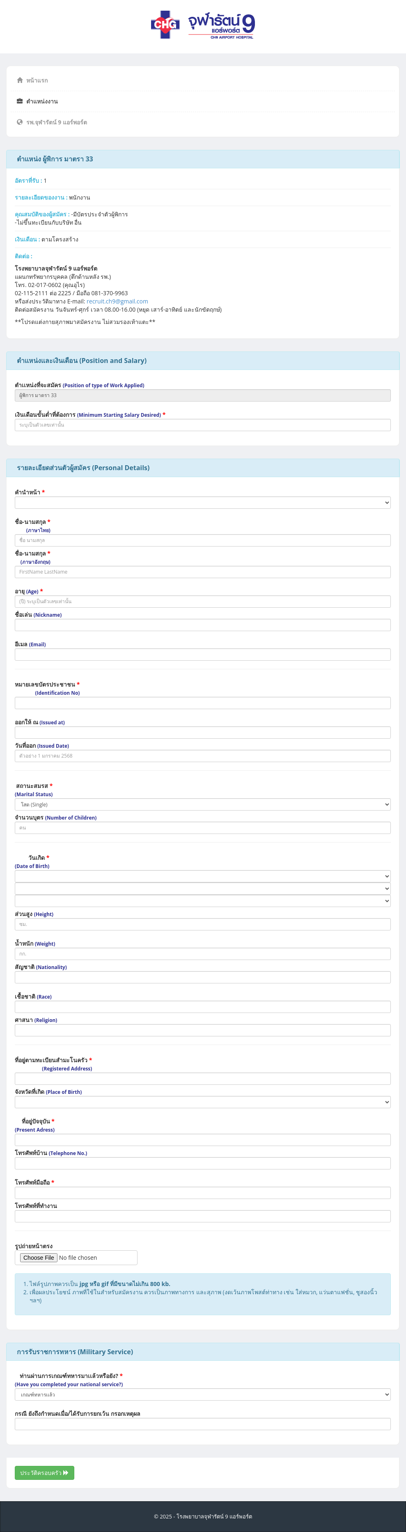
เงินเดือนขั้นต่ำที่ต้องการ (90, 414)
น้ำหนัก (35, 943)
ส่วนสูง (34, 914)
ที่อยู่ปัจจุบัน (35, 1125)
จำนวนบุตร (55, 817)
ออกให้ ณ (40, 722)
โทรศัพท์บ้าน (51, 1153)
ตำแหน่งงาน (37, 101)
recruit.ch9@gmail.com (117, 301)
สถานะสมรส (34, 789)
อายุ (29, 591)
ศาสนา (36, 1020)
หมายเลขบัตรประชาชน (47, 688)
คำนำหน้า (30, 492)
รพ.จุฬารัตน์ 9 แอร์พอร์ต (52, 122)
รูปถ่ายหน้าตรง (34, 1246)
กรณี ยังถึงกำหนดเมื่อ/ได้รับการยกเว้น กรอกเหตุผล (77, 1413)
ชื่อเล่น (38, 614)
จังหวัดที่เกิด (48, 1092)
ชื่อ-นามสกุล (32, 525)
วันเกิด (32, 861)
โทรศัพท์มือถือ (34, 1182)
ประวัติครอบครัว (44, 1473)
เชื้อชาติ (33, 996)
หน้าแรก (32, 80)
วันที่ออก (42, 745)
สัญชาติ (41, 967)
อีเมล (30, 644)
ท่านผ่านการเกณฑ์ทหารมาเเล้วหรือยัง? (69, 1379)
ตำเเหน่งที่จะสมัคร (80, 385)
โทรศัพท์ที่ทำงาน (36, 1206)
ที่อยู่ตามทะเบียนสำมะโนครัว (53, 1064)
